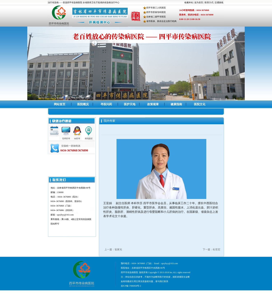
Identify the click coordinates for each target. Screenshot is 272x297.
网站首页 (59, 104)
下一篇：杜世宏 (211, 249)
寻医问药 (106, 104)
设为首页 (198, 2)
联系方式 (209, 2)
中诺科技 (203, 292)
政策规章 (153, 104)
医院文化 (199, 104)
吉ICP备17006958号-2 (131, 286)
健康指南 (176, 104)
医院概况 (83, 104)
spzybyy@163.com (169, 263)
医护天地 (129, 104)
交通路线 (219, 2)
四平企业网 (215, 292)
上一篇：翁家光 (113, 249)
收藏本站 (188, 2)
